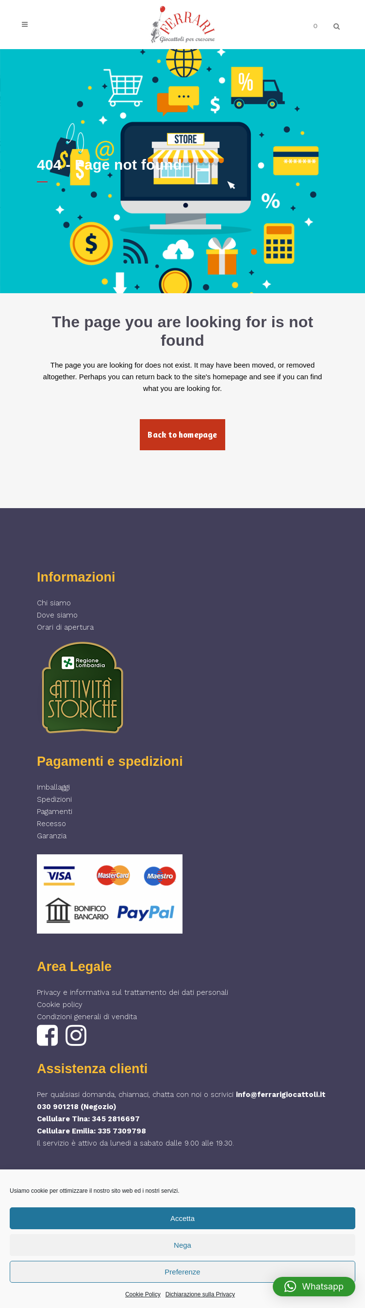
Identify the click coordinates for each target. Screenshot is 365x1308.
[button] (314, 1286)
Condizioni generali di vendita (87, 1016)
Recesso (51, 823)
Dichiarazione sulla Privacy (200, 1294)
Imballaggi (53, 787)
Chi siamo (54, 603)
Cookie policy (60, 1004)
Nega (182, 1245)
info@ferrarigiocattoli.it (281, 1094)
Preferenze (182, 1272)
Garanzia (51, 835)
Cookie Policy (143, 1294)
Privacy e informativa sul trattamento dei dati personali (132, 992)
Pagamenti (54, 811)
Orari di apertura (65, 627)
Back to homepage (182, 434)
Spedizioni (54, 799)
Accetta (182, 1218)
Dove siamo (57, 615)
